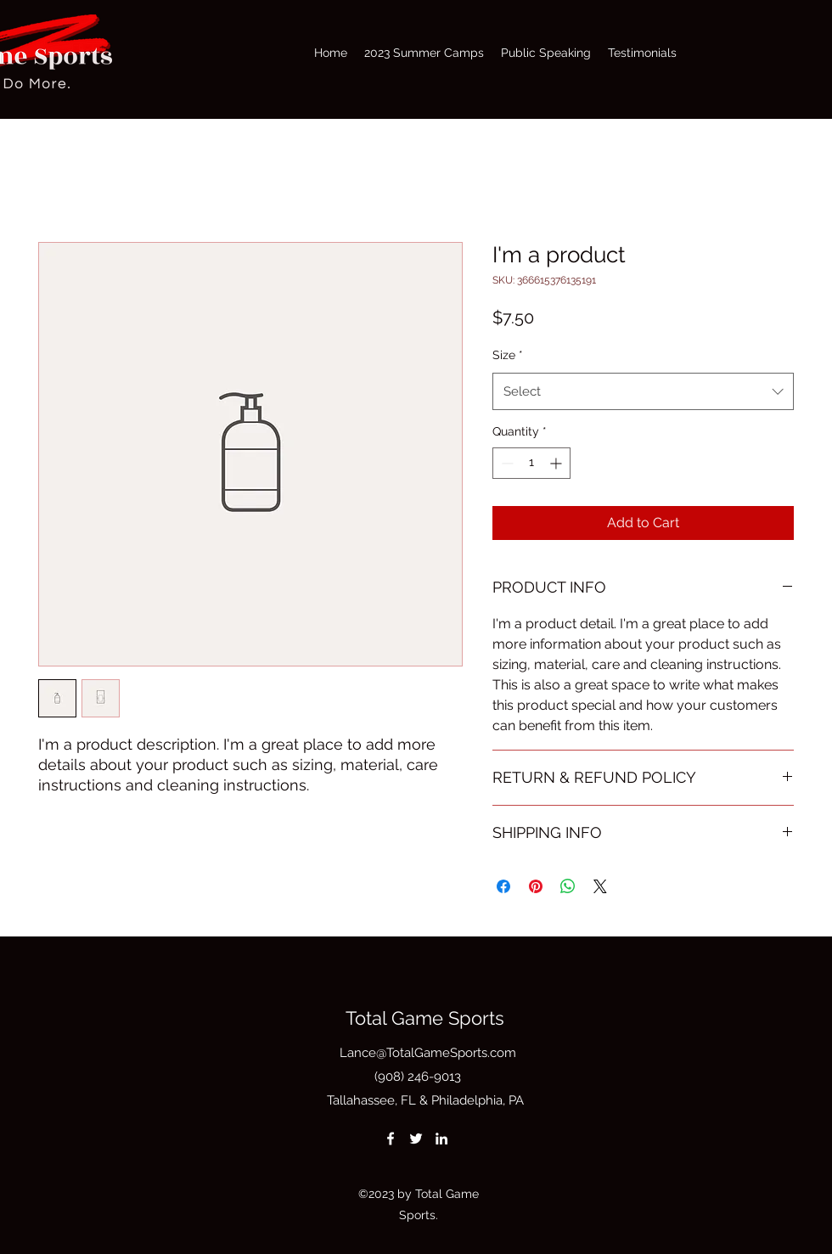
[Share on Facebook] (503, 886)
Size (507, 355)
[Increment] (557, 463)
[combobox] (643, 391)
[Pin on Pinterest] (536, 886)
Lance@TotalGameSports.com (428, 1052)
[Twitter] (416, 1138)
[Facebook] (390, 1138)
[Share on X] (600, 886)
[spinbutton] (531, 463)
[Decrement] (505, 463)
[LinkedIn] (441, 1138)
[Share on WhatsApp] (568, 886)
